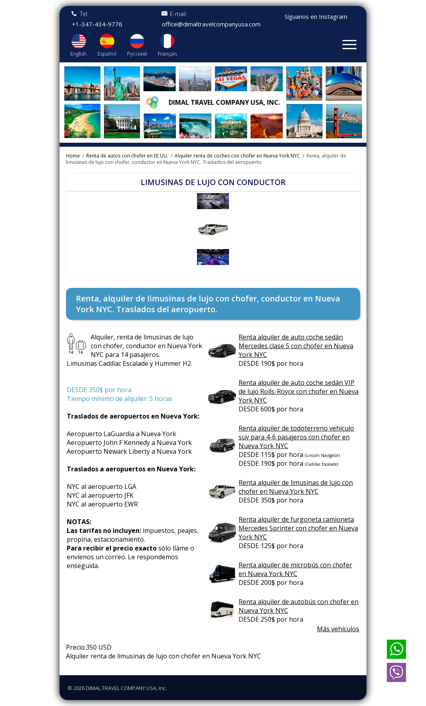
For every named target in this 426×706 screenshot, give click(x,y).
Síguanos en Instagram (316, 16)
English (78, 53)
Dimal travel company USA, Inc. (224, 102)
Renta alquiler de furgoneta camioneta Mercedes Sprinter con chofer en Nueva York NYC (298, 528)
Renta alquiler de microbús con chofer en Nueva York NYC (295, 569)
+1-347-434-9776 (97, 24)
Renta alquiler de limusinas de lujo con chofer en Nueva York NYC (296, 487)
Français (167, 53)
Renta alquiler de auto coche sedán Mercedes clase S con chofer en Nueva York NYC (296, 346)
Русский (137, 53)
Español (107, 53)
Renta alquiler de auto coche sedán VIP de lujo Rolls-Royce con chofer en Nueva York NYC (298, 391)
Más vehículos (338, 628)
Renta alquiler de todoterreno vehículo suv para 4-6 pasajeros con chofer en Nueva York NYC (296, 437)
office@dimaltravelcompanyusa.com (211, 24)
